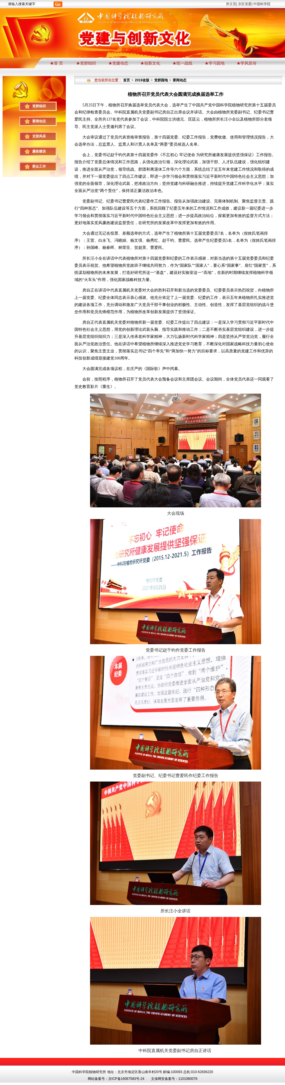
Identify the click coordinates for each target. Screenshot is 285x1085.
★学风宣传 (246, 63)
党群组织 (39, 106)
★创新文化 (150, 63)
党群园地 (161, 80)
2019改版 (142, 80)
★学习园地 (215, 63)
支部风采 (39, 136)
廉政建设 (39, 151)
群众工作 (39, 166)
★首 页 (57, 63)
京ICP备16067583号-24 (126, 1079)
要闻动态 (39, 121)
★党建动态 (118, 63)
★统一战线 (182, 63)
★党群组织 (86, 63)
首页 (126, 80)
